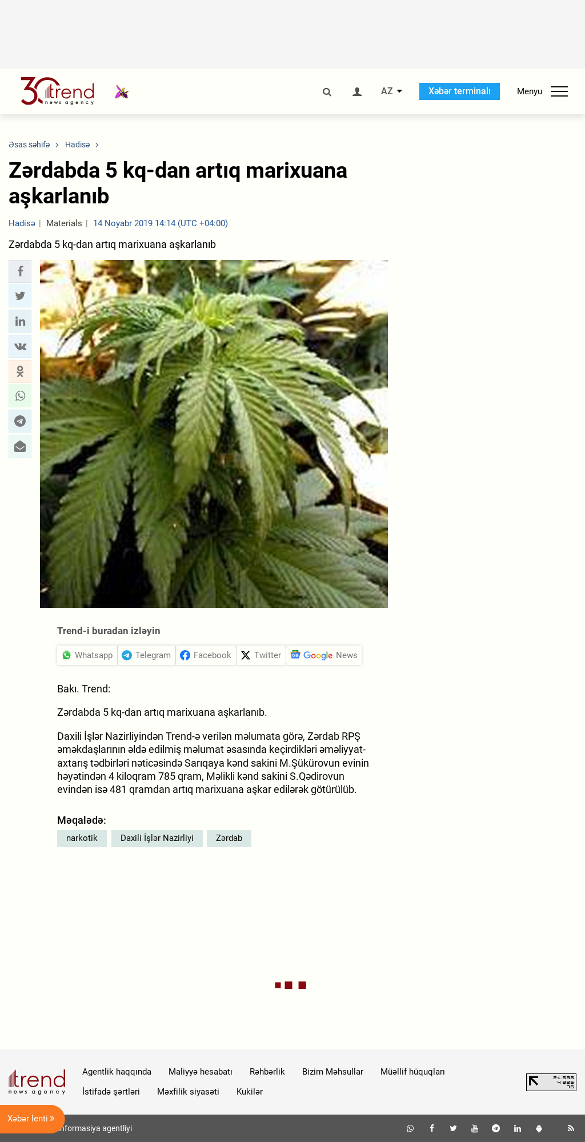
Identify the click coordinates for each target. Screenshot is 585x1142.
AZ (387, 91)
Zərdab (229, 838)
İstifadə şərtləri (111, 1092)
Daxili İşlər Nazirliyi (157, 838)
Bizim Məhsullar (332, 1072)
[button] (20, 271)
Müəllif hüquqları (412, 1072)
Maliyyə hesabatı (201, 1072)
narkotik (82, 838)
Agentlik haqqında (116, 1072)
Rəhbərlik (267, 1072)
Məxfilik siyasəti (188, 1092)
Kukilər (250, 1092)
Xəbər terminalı (459, 91)
